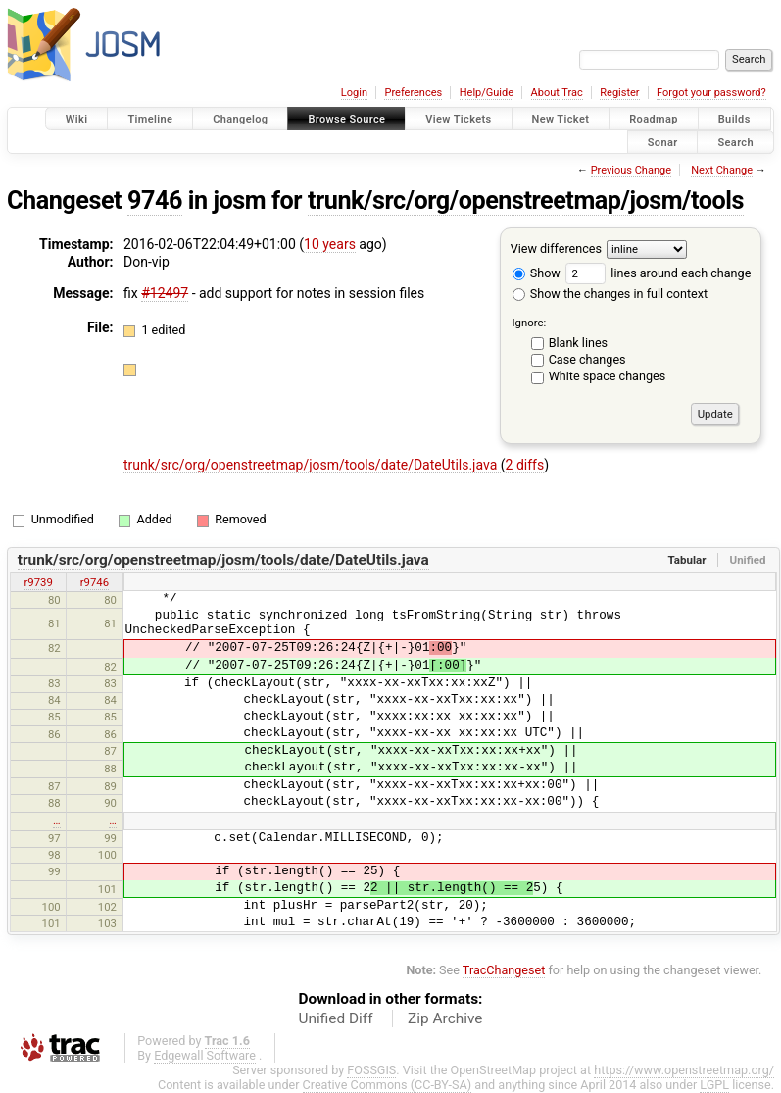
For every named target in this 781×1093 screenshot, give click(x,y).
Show (537, 273)
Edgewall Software (205, 1055)
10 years (330, 244)
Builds (734, 119)
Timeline (149, 119)
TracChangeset (504, 970)
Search (735, 141)
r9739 (38, 582)
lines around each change (658, 273)
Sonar (663, 141)
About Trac (557, 92)
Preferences (413, 92)
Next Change (722, 170)
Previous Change (631, 170)
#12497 (164, 293)
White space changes (607, 376)
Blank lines (578, 342)
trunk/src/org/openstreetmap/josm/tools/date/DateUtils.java (312, 464)
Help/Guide (486, 92)
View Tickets (458, 119)
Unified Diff (336, 1018)
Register (619, 92)
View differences (556, 248)
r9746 (94, 582)
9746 (154, 200)
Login (354, 92)
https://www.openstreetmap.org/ (684, 1070)
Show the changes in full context (610, 293)
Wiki (77, 119)
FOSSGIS (371, 1070)
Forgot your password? (711, 92)
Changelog (240, 119)
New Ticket (561, 119)
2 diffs (525, 464)
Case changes (587, 359)
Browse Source (346, 119)
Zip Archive (445, 1018)
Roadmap (653, 119)
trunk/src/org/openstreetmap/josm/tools (526, 200)
